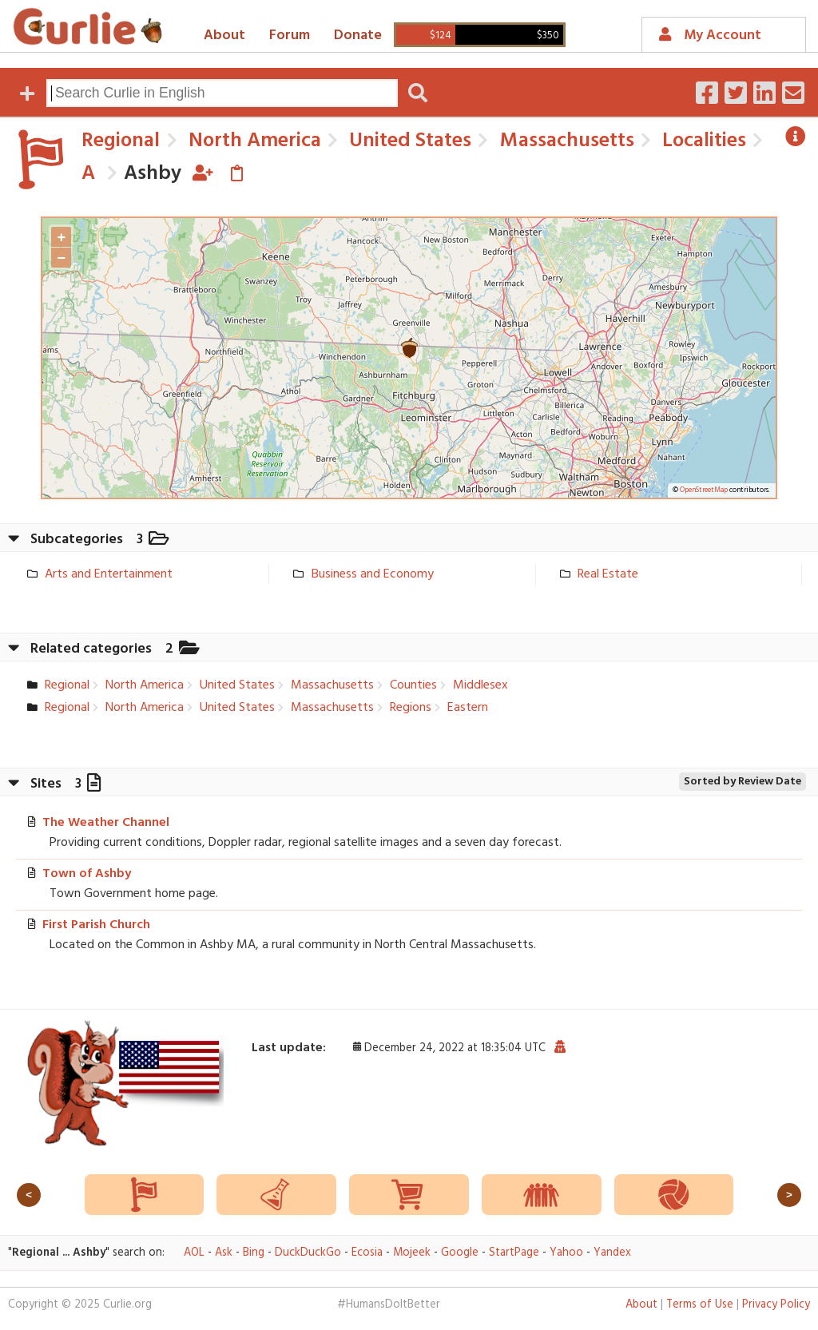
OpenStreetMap (704, 490)
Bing (253, 1253)
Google (459, 1253)
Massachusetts (564, 141)
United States (407, 141)
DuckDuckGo (308, 1253)
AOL (194, 1253)
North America (252, 141)
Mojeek (412, 1253)
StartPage (514, 1253)
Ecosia (367, 1253)
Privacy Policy (776, 1305)
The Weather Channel (105, 822)
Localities (701, 141)
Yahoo (566, 1253)
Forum (289, 35)
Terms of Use (699, 1305)
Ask (223, 1253)
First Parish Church (96, 925)
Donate (358, 35)
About (224, 35)
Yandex (612, 1253)
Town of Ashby (86, 874)
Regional (120, 141)
